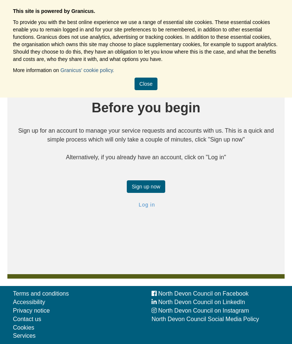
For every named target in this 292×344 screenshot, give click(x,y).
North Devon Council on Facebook (200, 293)
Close (146, 84)
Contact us (27, 319)
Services (24, 336)
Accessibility (29, 302)
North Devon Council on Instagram (200, 310)
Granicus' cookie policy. (87, 70)
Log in (146, 205)
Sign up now (146, 187)
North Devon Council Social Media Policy (205, 319)
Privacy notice (31, 310)
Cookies (23, 327)
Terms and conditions (41, 293)
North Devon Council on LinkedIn (198, 302)
